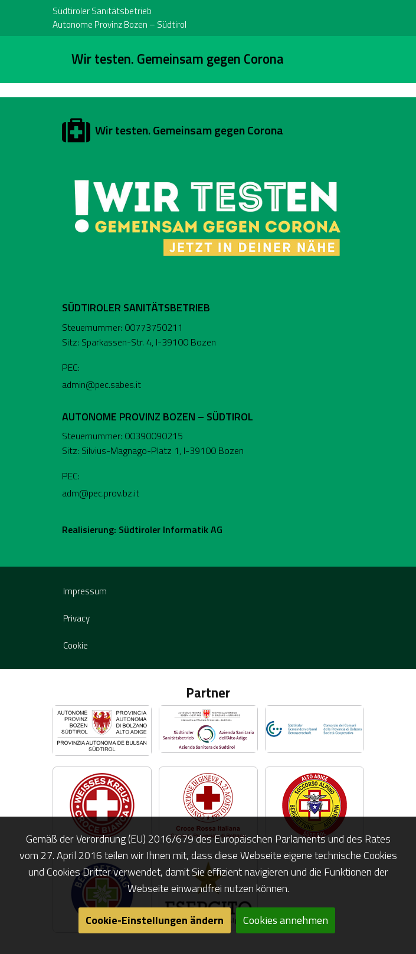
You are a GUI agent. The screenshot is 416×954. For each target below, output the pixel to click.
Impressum (85, 591)
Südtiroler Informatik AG (170, 529)
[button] (102, 730)
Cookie (75, 645)
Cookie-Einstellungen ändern (155, 920)
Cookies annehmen (285, 920)
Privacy (76, 618)
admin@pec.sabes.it (101, 384)
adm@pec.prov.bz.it (100, 493)
